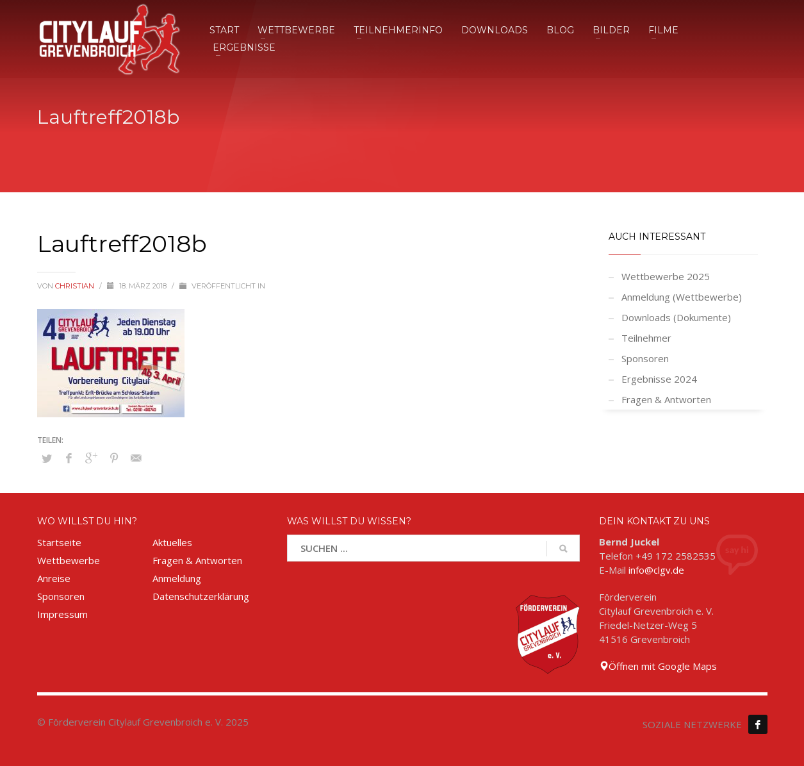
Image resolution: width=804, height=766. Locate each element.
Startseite (59, 542)
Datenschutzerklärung (200, 596)
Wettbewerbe (68, 560)
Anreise (53, 578)
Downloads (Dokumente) (676, 317)
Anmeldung (176, 578)
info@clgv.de (656, 569)
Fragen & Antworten (666, 399)
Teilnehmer (646, 337)
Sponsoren (645, 358)
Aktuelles (172, 542)
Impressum (62, 614)
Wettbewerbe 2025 (665, 276)
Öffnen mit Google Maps (658, 666)
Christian (75, 285)
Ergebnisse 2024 (659, 378)
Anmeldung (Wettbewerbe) (681, 296)
